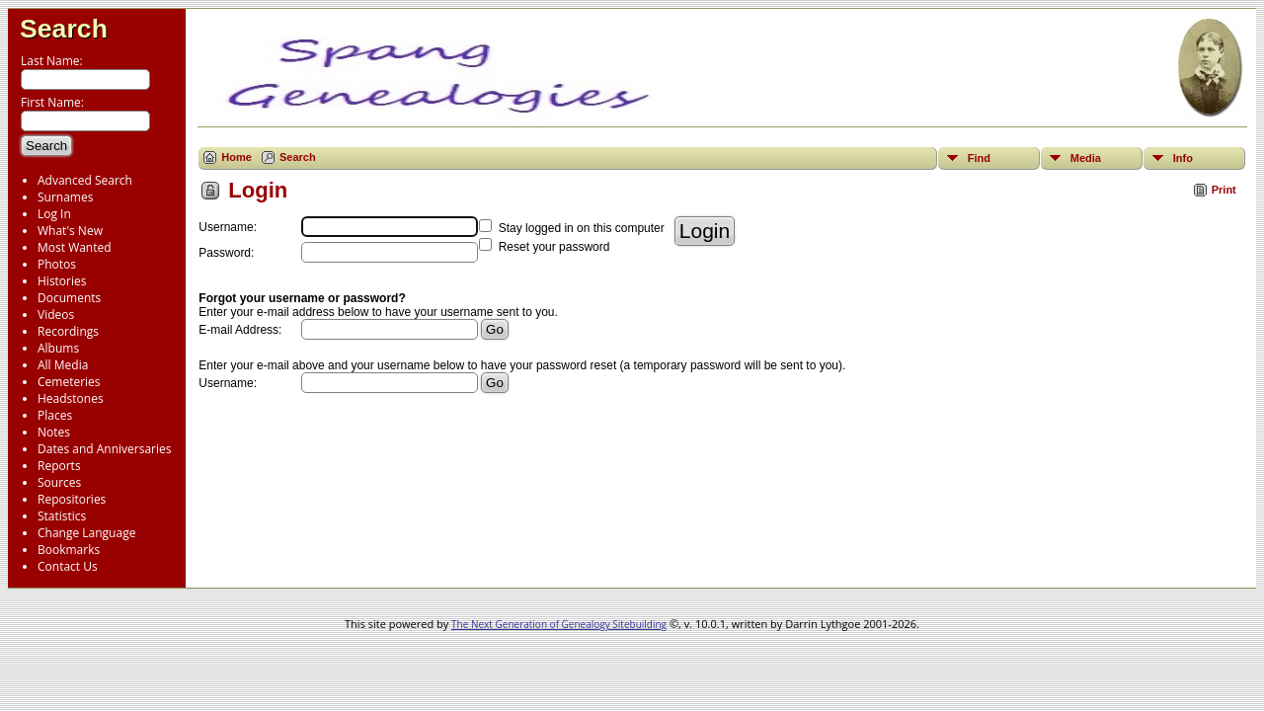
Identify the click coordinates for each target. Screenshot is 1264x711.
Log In (54, 213)
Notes (54, 432)
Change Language (86, 532)
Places (55, 415)
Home (236, 157)
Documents (69, 297)
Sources (59, 482)
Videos (56, 314)
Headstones (71, 398)
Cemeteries (69, 381)
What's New (70, 230)
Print (1224, 190)
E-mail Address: (239, 330)
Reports (59, 465)
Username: (227, 383)
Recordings (68, 331)
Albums (58, 348)
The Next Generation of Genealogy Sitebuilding (559, 624)
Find (979, 158)
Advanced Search (85, 180)
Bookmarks (69, 549)
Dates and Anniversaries (104, 448)
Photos (57, 264)
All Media (63, 364)
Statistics (62, 516)
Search (64, 28)
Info (1183, 158)
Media (1085, 158)
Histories (62, 281)
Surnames (65, 197)
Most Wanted (75, 247)
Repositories (72, 499)
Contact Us (68, 566)
